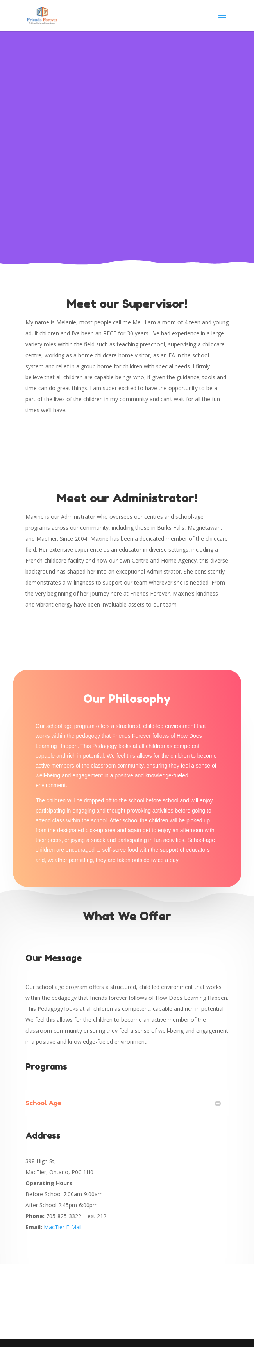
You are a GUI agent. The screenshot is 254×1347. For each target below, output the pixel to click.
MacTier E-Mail (63, 1227)
